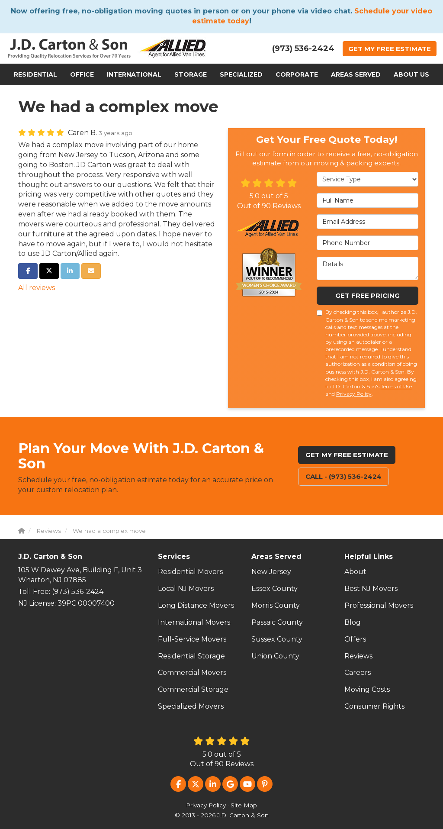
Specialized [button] (241, 74)
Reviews (358, 656)
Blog (352, 622)
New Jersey (271, 572)
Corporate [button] (297, 74)
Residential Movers (190, 572)
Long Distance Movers (196, 605)
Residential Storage (191, 656)
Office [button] (82, 74)
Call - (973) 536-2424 (343, 476)
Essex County (274, 588)
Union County (275, 656)
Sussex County (276, 639)
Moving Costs (367, 689)
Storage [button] (190, 74)
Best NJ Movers (371, 588)
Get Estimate (389, 49)
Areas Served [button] (356, 74)
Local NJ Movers (186, 588)
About (355, 572)
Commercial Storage (193, 689)
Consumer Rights (374, 706)
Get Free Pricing (367, 295)
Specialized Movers (191, 706)
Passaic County (277, 622)
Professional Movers (378, 605)
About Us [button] (411, 74)
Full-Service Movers (192, 639)
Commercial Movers (192, 672)
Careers (357, 672)
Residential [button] (35, 74)
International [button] (134, 74)
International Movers (194, 622)
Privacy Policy (354, 393)
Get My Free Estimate (346, 455)
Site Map (244, 805)
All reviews (36, 288)
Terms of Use (396, 386)
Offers (355, 639)
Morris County (275, 605)
